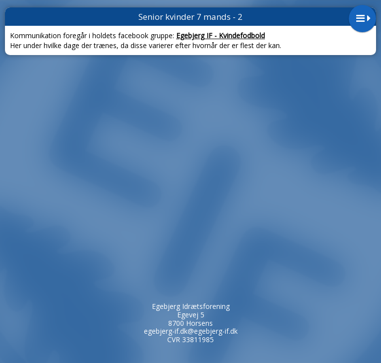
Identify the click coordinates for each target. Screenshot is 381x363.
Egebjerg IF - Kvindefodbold (220, 35)
